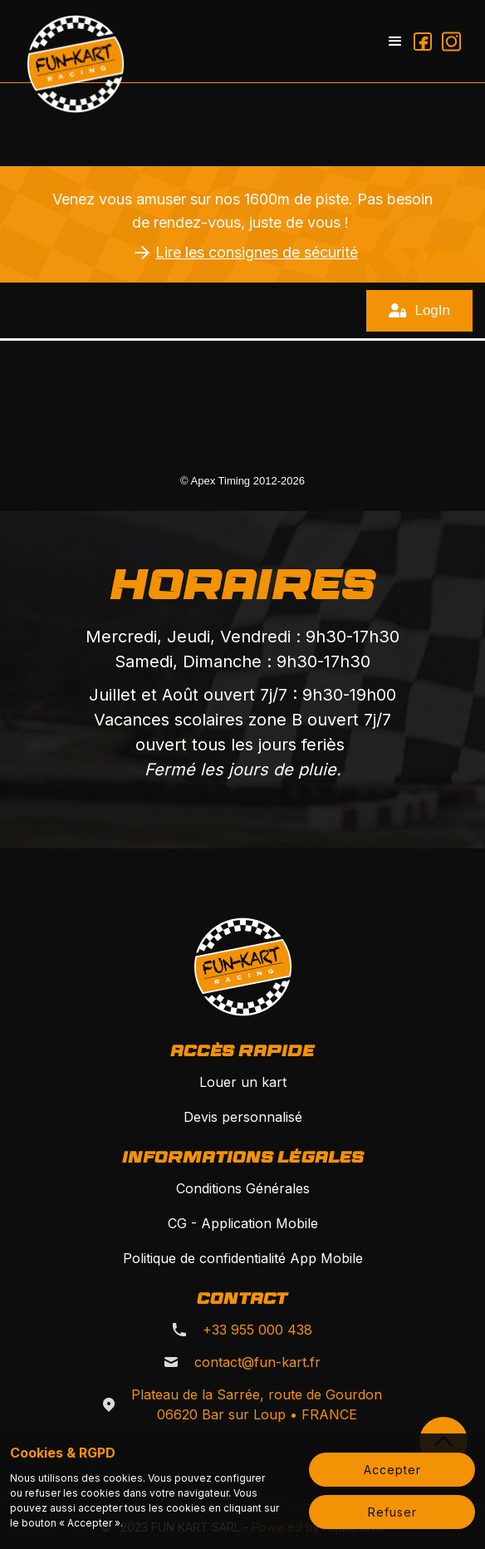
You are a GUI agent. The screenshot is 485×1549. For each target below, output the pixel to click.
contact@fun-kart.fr (257, 1362)
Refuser (392, 1512)
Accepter (392, 1470)
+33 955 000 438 (257, 1329)
